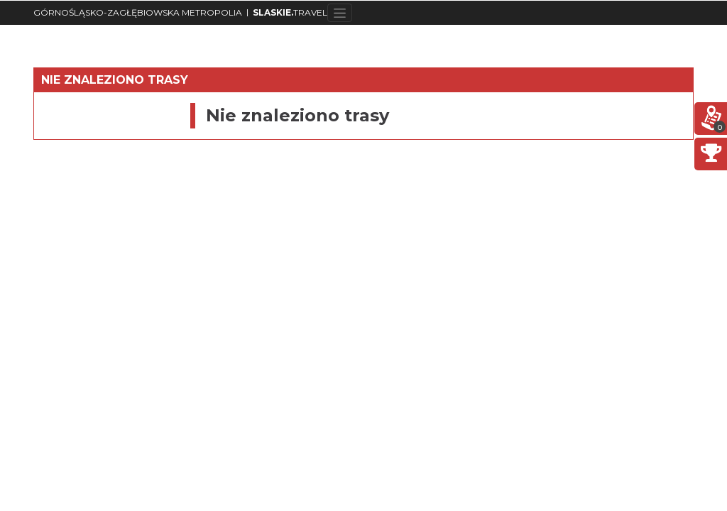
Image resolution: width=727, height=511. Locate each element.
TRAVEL (290, 12)
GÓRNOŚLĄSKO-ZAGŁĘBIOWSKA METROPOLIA (137, 12)
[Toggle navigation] (339, 13)
